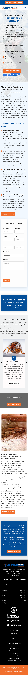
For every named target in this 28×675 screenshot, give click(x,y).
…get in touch (11, 74)
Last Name (17, 228)
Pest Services (6, 251)
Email (16, 236)
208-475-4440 (16, 573)
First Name (6, 228)
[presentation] (14, 277)
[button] (2, 362)
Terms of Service (18, 671)
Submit (6, 280)
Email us (16, 575)
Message (5, 259)
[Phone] (8, 239)
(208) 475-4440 (14, 307)
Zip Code (17, 244)
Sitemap (14, 672)
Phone (5, 236)
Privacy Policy (8, 671)
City (4, 244)
